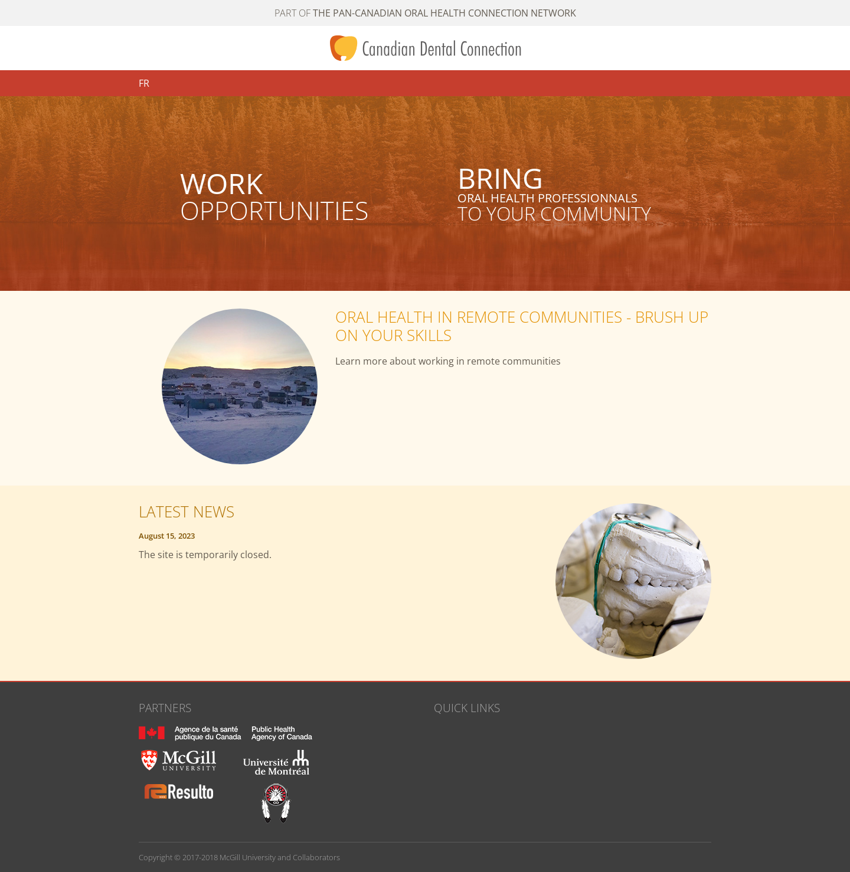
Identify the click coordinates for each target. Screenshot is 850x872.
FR (144, 83)
